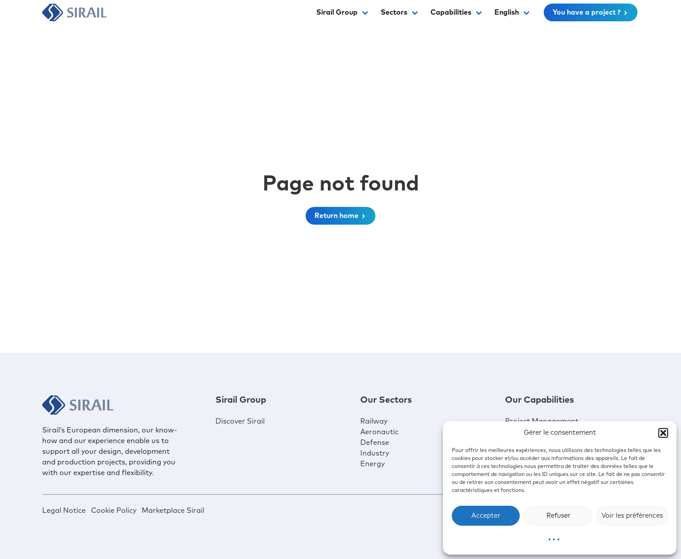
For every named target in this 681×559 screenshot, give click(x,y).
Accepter (485, 515)
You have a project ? (591, 12)
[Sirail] (74, 12)
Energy (372, 464)
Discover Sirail (240, 421)
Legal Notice (64, 510)
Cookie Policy (113, 510)
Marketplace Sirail (173, 510)
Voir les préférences (632, 515)
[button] (663, 432)
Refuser (558, 515)
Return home (340, 215)
